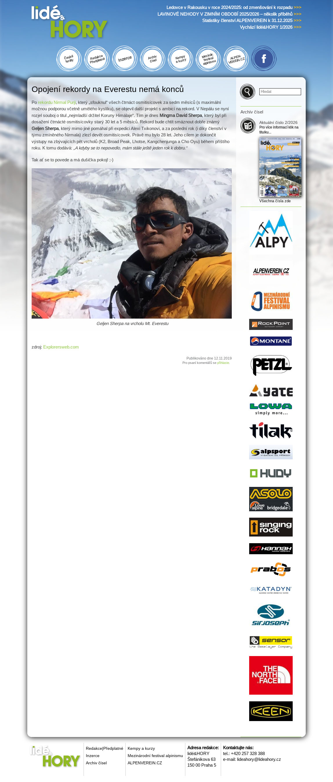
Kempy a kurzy (141, 748)
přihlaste (223, 362)
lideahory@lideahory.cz (259, 759)
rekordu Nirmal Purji (57, 102)
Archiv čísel (96, 763)
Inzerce (92, 755)
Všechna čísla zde (275, 201)
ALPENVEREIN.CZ (145, 763)
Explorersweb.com (61, 346)
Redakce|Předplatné (104, 748)
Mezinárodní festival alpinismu (155, 755)
